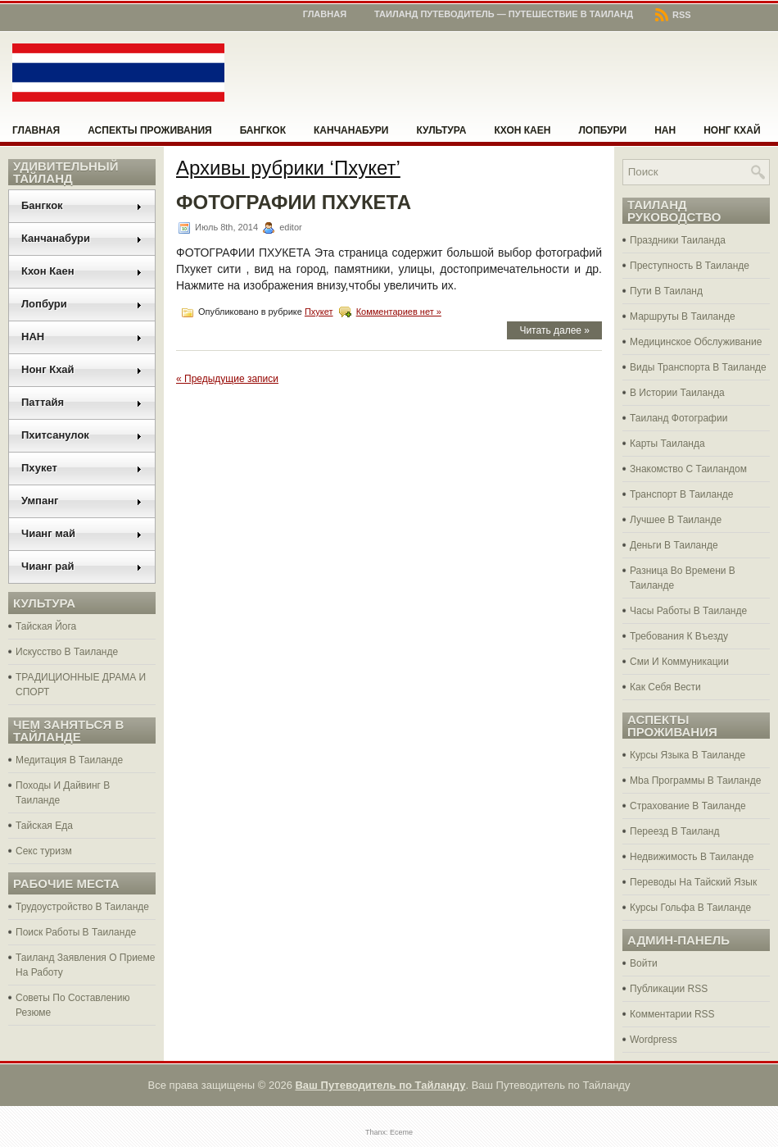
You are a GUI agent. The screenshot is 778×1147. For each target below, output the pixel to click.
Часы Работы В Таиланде (688, 611)
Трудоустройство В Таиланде (82, 907)
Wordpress (653, 1039)
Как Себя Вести (665, 687)
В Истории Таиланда (677, 392)
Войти (644, 963)
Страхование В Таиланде (688, 806)
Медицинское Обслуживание (696, 342)
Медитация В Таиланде (69, 760)
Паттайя (81, 402)
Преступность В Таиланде (689, 265)
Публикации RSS (669, 989)
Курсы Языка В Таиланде (687, 755)
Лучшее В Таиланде (675, 520)
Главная (324, 14)
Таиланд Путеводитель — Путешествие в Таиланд (503, 14)
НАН (665, 130)
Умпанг (81, 500)
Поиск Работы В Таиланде (76, 932)
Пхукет (81, 468)
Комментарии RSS (672, 1014)
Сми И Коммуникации (679, 661)
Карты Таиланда (667, 443)
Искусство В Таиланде (67, 652)
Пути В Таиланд (666, 291)
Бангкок (263, 130)
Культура (442, 130)
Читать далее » (554, 330)
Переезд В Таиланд (674, 831)
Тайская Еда (44, 825)
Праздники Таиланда (678, 240)
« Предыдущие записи (227, 379)
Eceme (401, 1132)
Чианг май (81, 533)
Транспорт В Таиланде (682, 494)
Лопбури (602, 130)
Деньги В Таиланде (674, 545)
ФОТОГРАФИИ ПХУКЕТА (293, 202)
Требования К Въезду (679, 636)
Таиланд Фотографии (678, 418)
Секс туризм (44, 851)
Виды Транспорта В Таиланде (698, 367)
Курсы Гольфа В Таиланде (690, 907)
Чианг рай (81, 566)
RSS (673, 15)
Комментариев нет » (398, 311)
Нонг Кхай (731, 130)
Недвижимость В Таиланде (691, 857)
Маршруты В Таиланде (682, 316)
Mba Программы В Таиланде (695, 780)
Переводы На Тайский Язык (693, 882)
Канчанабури (351, 130)
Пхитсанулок (81, 435)
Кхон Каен (522, 130)
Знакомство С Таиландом (688, 469)
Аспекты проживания (149, 130)
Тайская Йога (46, 626)
